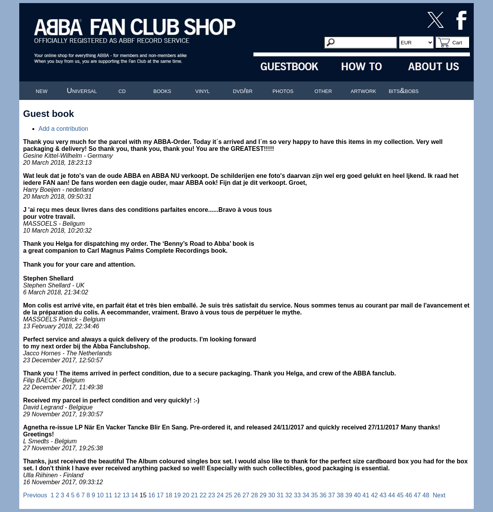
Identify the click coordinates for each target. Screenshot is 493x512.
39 (348, 495)
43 (383, 495)
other (323, 90)
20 (186, 495)
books (162, 90)
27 (246, 495)
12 (117, 495)
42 (374, 495)
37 (331, 495)
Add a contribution (63, 128)
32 (288, 495)
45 (400, 495)
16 (151, 495)
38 (340, 495)
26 (237, 495)
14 (134, 495)
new (41, 90)
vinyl (202, 90)
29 (263, 495)
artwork (363, 90)
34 (305, 495)
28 (254, 495)
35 (314, 495)
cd (122, 90)
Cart (457, 43)
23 (211, 495)
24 (220, 495)
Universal (82, 90)
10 (100, 495)
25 (228, 495)
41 (365, 495)
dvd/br (243, 90)
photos (282, 90)
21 (194, 495)
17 (160, 495)
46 (408, 495)
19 (177, 495)
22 (203, 495)
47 (417, 495)
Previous (35, 495)
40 (357, 495)
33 (297, 495)
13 (125, 495)
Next (439, 495)
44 (391, 495)
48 (426, 495)
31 (280, 495)
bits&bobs (404, 90)
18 (168, 495)
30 (271, 495)
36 (323, 495)
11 (109, 495)
